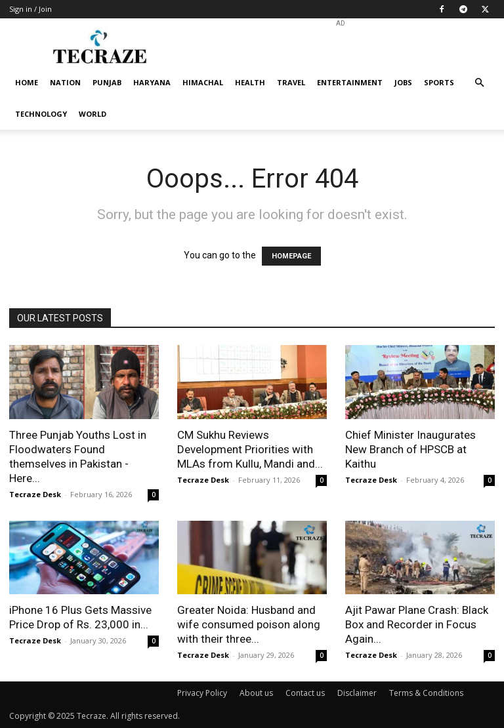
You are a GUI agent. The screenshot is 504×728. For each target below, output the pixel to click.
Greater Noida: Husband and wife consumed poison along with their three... (248, 624)
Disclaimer (357, 692)
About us (256, 692)
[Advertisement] (340, 47)
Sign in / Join (30, 9)
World (92, 114)
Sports (439, 82)
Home (26, 82)
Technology (41, 114)
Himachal (202, 82)
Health (250, 82)
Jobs (403, 82)
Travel (291, 82)
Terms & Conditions (426, 692)
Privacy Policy (202, 692)
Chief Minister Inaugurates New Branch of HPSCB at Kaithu (410, 449)
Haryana (152, 82)
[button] (479, 83)
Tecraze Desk (35, 494)
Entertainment (350, 82)
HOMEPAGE (291, 256)
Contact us (305, 692)
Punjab (107, 82)
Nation (65, 82)
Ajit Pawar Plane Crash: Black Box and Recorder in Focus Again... (416, 624)
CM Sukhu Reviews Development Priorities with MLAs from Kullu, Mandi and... (250, 449)
